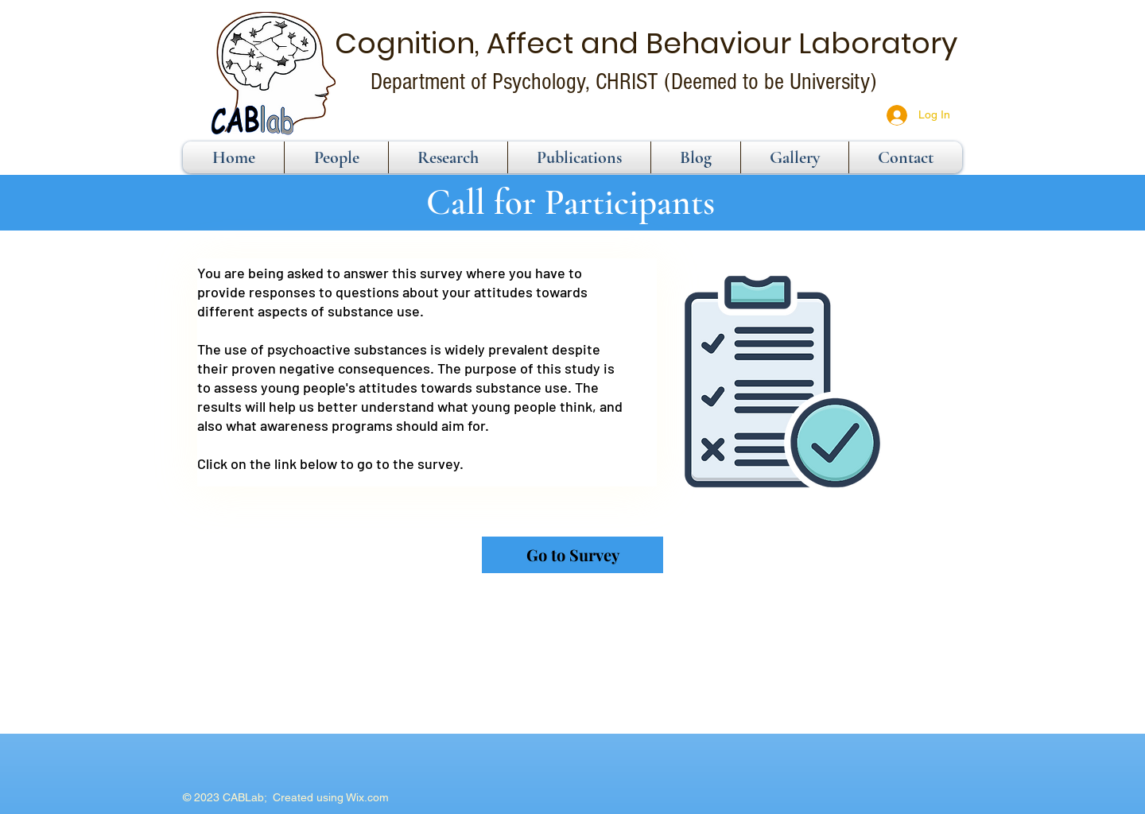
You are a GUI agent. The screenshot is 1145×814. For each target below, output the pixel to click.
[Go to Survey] (572, 555)
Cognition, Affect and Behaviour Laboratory (646, 43)
